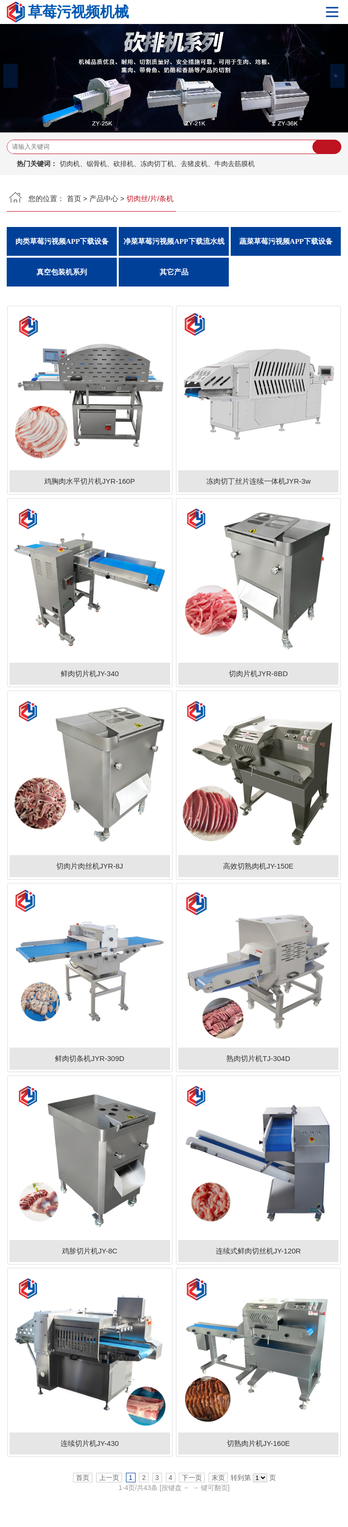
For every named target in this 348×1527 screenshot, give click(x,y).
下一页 (192, 1478)
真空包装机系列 (62, 272)
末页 (218, 1478)
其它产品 (174, 272)
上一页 (109, 1478)
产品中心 (103, 198)
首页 (74, 198)
